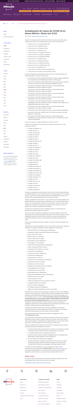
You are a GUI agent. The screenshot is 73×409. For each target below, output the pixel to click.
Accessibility (60, 390)
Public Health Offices (43, 382)
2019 (5, 92)
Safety (5, 62)
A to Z (56, 14)
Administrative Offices (43, 385)
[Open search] (67, 14)
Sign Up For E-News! (50, 1)
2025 (5, 76)
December (6, 147)
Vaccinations (7, 64)
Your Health (17, 14)
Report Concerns (42, 401)
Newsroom (29, 8)
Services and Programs (44, 404)
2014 (5, 105)
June (5, 131)
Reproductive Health (61, 11)
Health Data (43, 8)
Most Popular (27, 14)
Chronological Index (8, 36)
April (5, 125)
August (5, 136)
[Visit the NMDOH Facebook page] (57, 8)
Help (54, 8)
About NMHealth (47, 14)
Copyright (59, 385)
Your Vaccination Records (42, 11)
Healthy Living (7, 56)
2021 (5, 87)
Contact (49, 8)
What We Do (7, 14)
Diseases (6, 53)
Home (24, 8)
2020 (5, 89)
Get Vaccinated (25, 11)
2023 (5, 81)
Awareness (6, 48)
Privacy (58, 382)
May (5, 128)
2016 (5, 100)
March (5, 123)
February (6, 120)
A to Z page (8, 161)
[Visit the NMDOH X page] (60, 8)
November (6, 144)
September (6, 139)
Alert (46, 36)
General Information (43, 398)
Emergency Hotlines (43, 396)
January (5, 117)
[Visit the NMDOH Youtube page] (68, 8)
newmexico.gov (63, 348)
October (6, 141)
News (13, 23)
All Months (6, 114)
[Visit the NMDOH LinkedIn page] (65, 8)
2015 (5, 103)
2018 (5, 95)
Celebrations (7, 51)
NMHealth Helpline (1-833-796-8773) (34, 1)
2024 (5, 79)
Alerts (5, 45)
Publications (36, 8)
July (4, 133)
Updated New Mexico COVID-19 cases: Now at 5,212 (38, 362)
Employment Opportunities (27, 396)
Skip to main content (13, 1)
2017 (5, 97)
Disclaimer (59, 387)
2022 (5, 84)
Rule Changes (60, 393)
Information (6, 59)
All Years (6, 73)
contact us (11, 159)
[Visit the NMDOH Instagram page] (63, 8)
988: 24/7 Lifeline (60, 1)
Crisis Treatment (42, 393)
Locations (37, 14)
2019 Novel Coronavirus (38, 36)
